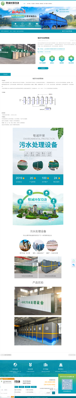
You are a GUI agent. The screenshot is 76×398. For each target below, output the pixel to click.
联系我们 (50, 3)
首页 (24, 3)
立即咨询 (48, 392)
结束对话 (8, 396)
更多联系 (43, 68)
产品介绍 (5, 74)
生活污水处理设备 (29, 392)
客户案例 (46, 3)
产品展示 (33, 3)
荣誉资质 (37, 3)
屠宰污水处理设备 (17, 392)
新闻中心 (27, 386)
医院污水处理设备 (29, 389)
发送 (12, 396)
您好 (2, 389)
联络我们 (5, 389)
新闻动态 (41, 3)
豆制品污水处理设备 (17, 389)
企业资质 (30, 369)
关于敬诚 (45, 369)
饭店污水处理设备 (20, 31)
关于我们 (29, 3)
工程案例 (21, 386)
